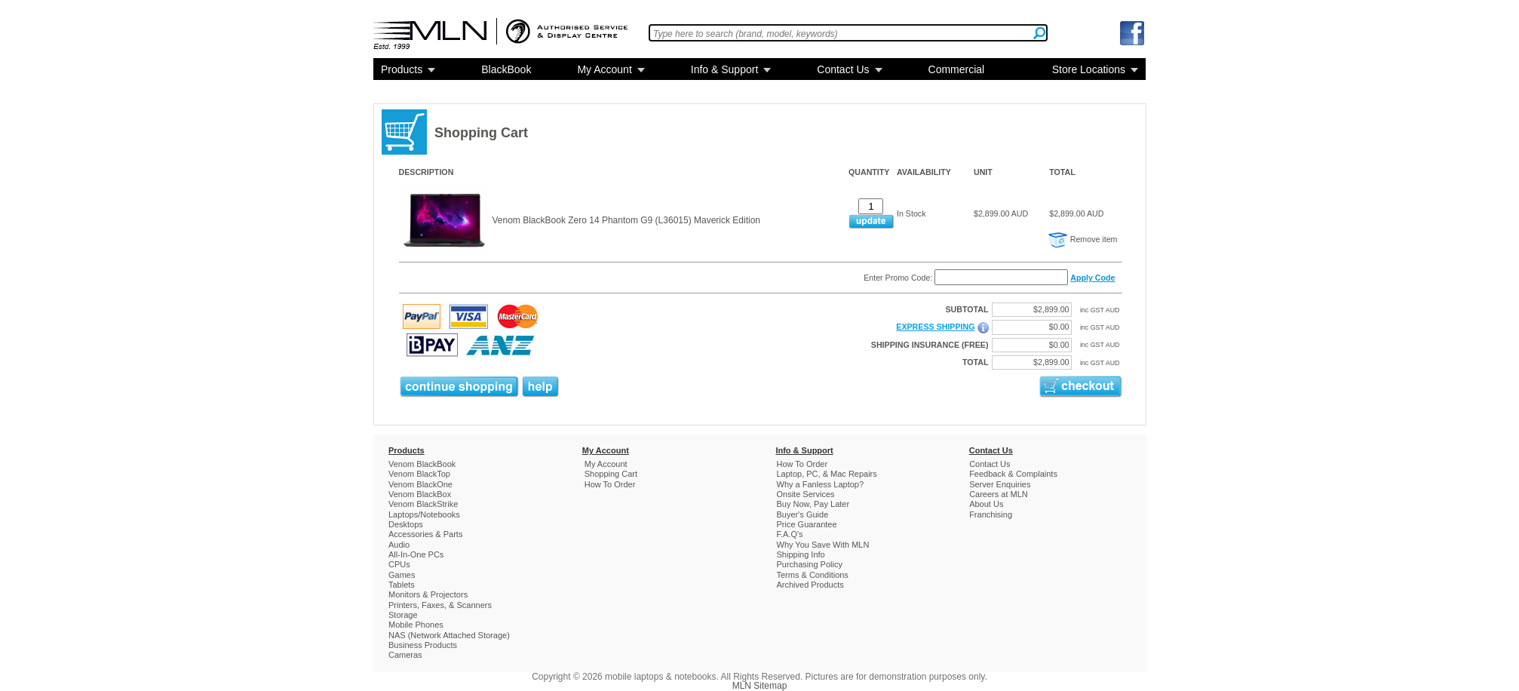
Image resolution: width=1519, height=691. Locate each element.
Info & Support (725, 69)
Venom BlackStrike (423, 503)
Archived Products (810, 584)
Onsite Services (806, 494)
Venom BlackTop (419, 473)
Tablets (401, 584)
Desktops (405, 524)
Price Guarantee (807, 524)
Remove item (1083, 239)
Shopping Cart (611, 473)
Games (401, 574)
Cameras (405, 654)
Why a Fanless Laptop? (820, 484)
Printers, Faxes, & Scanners (440, 605)
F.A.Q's (790, 534)
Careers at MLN (998, 494)
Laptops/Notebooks (424, 514)
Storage (403, 614)
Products (401, 69)
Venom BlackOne (420, 484)
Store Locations (1088, 69)
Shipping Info (801, 554)
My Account (604, 69)
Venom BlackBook (422, 463)
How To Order (610, 484)
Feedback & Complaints (1013, 473)
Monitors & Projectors (428, 594)
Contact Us (843, 69)
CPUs (399, 564)
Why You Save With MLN (823, 544)
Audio (399, 544)
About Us (986, 503)
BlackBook (506, 69)
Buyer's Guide (803, 514)
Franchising (990, 514)
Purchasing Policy (809, 564)
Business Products (422, 645)
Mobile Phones (415, 624)
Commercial (956, 69)
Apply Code (1092, 277)
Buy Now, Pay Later (813, 503)
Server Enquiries (999, 484)
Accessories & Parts (425, 534)
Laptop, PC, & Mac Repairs (827, 473)
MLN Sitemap (759, 685)
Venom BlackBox (419, 494)
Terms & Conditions (812, 574)
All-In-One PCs (415, 554)
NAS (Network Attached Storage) (449, 635)
